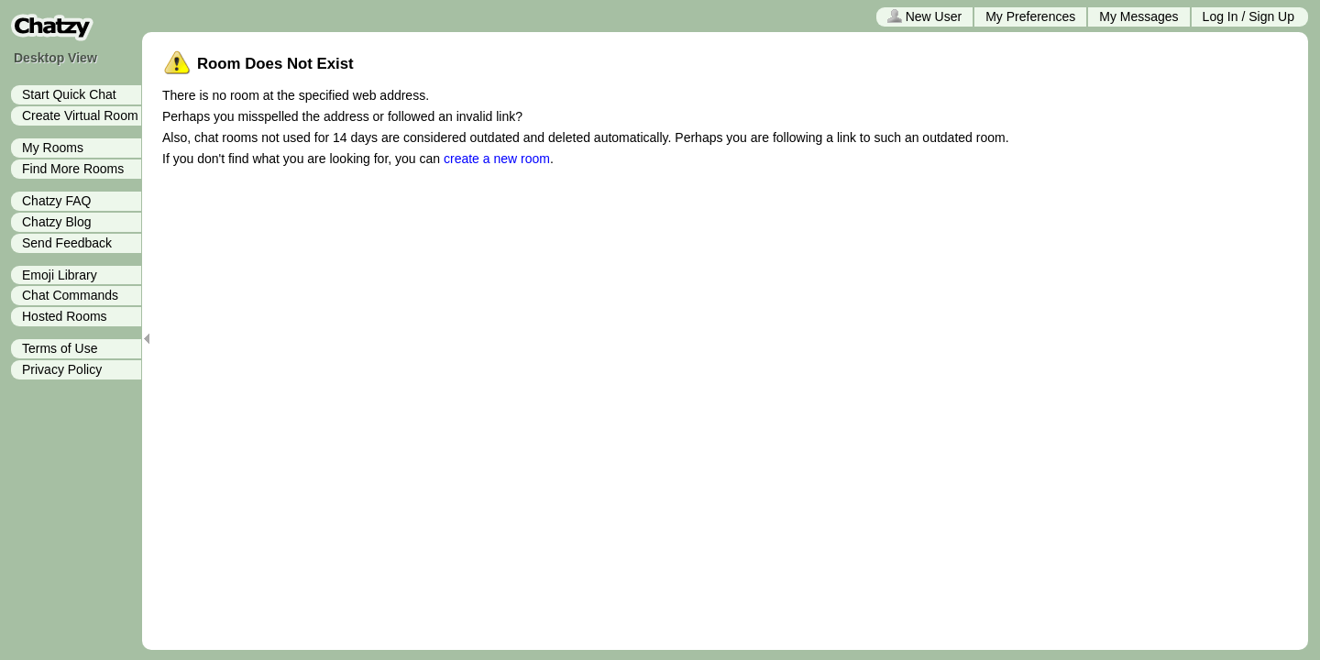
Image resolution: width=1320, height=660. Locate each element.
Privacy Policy (62, 369)
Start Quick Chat (69, 94)
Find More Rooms (73, 168)
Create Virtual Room (80, 115)
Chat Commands (70, 295)
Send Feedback (67, 243)
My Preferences (1030, 16)
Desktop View (55, 57)
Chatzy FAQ (56, 200)
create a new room (497, 158)
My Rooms (52, 147)
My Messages (1138, 16)
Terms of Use (59, 348)
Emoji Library (59, 275)
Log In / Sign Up (1248, 16)
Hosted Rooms (64, 316)
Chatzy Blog (56, 221)
